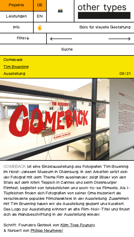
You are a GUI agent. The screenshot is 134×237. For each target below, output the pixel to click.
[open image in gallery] (54, 120)
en (40, 16)
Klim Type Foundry (77, 225)
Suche (67, 50)
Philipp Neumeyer (47, 231)
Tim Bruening (16, 67)
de (40, 5)
